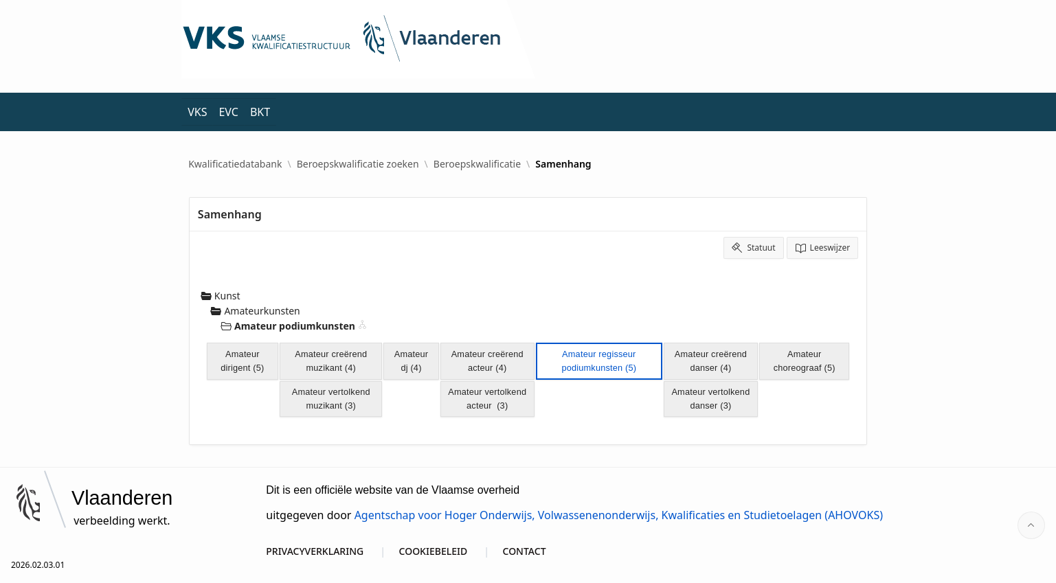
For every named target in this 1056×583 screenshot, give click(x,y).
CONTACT (524, 551)
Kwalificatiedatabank (235, 164)
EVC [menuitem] (228, 111)
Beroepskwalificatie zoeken (358, 164)
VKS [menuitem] (197, 111)
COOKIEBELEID (433, 551)
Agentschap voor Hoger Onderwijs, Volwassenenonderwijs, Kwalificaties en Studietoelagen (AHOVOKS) (619, 515)
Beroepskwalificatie (477, 164)
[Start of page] (1031, 525)
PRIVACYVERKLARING (314, 551)
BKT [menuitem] (260, 111)
